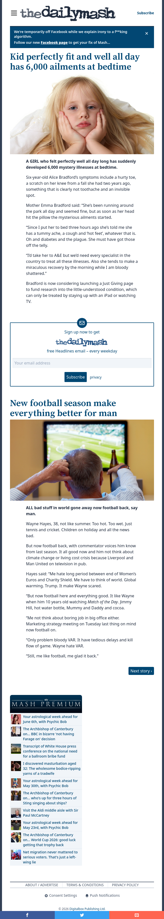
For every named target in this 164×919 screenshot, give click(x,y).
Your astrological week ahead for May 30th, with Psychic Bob (50, 783)
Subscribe (75, 377)
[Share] (136, 915)
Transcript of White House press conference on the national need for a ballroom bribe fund (50, 751)
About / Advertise (41, 884)
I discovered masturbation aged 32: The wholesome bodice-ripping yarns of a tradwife (51, 768)
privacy (96, 377)
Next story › (141, 671)
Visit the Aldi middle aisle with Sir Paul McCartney (50, 813)
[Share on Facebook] (27, 915)
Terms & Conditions (85, 884)
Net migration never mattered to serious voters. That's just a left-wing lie (50, 857)
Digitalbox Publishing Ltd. (88, 909)
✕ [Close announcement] (146, 33)
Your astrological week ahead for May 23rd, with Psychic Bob (50, 825)
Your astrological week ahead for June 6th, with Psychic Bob (50, 719)
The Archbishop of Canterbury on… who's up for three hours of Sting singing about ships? (49, 798)
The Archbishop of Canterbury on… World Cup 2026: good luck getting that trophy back (49, 839)
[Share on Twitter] (82, 915)
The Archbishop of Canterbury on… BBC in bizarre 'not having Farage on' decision (48, 733)
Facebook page (54, 42)
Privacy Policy (125, 884)
